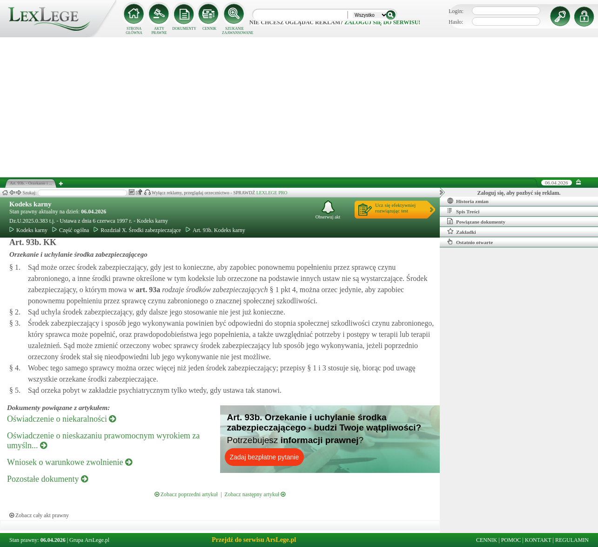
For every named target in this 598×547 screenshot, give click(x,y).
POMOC (511, 540)
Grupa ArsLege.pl (89, 540)
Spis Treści (463, 211)
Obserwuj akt (328, 209)
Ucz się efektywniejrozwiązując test (395, 207)
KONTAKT (538, 540)
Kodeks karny (30, 204)
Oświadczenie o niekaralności (61, 419)
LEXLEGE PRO (272, 192)
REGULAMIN (572, 540)
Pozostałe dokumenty (47, 479)
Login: (456, 11)
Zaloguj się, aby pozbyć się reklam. (519, 193)
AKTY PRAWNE (159, 31)
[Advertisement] (299, 107)
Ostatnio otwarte (470, 242)
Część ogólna (70, 230)
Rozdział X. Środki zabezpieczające (137, 230)
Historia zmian (468, 201)
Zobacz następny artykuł (254, 494)
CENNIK (209, 29)
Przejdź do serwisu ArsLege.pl (254, 539)
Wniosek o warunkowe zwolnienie (69, 462)
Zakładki (461, 231)
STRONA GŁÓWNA (134, 31)
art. (147, 290)
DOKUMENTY (184, 29)
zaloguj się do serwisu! (382, 22)
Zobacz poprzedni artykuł (186, 494)
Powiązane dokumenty (476, 221)
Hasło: (456, 22)
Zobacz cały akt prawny (39, 515)
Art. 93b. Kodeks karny (215, 230)
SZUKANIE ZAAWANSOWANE (234, 31)
